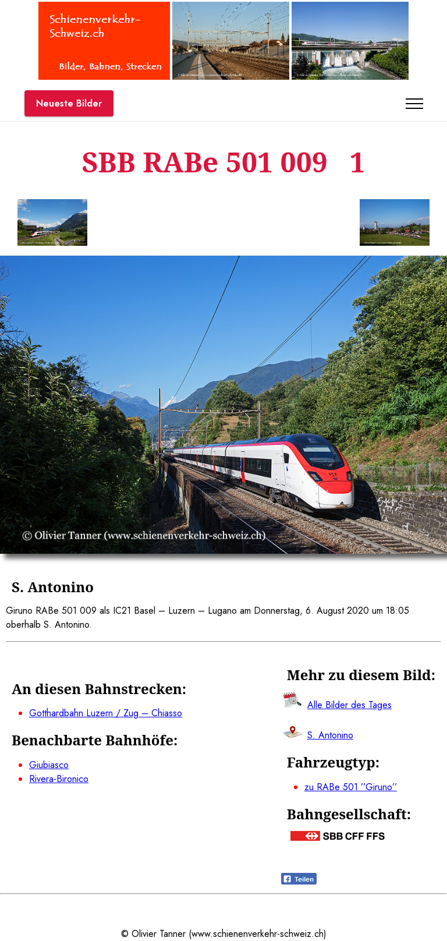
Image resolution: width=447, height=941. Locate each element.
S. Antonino (330, 735)
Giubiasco (49, 765)
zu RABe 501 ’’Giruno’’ (350, 787)
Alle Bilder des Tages (349, 705)
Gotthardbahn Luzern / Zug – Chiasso (105, 713)
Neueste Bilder (69, 103)
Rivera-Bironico (58, 779)
